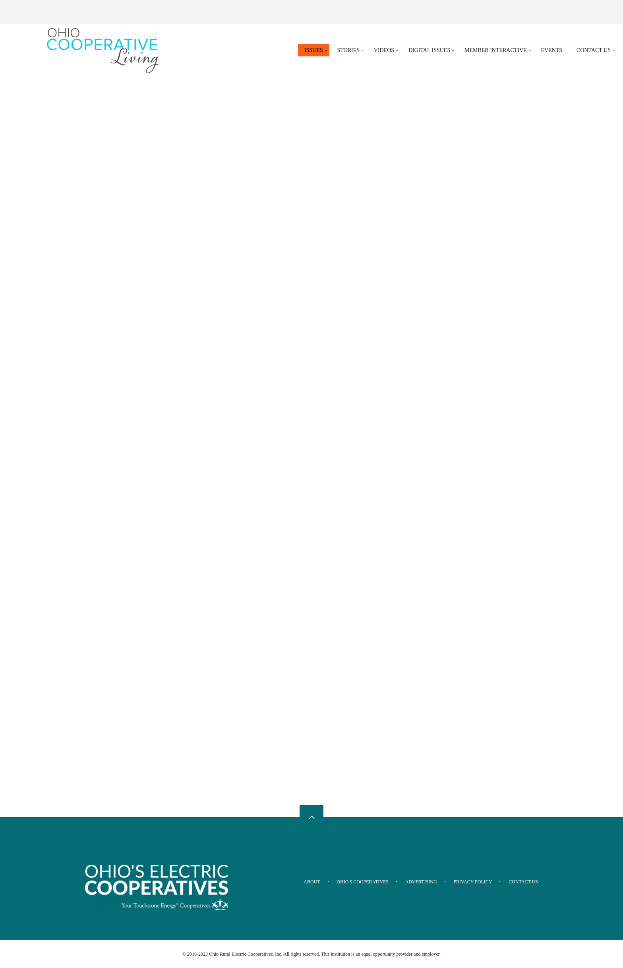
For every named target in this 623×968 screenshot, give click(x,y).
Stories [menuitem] (348, 50)
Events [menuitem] (551, 50)
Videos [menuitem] (384, 50)
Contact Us (523, 882)
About (312, 882)
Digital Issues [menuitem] (429, 50)
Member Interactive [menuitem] (495, 50)
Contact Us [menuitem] (594, 50)
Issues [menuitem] (313, 50)
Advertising (421, 882)
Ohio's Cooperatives (363, 882)
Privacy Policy (472, 882)
